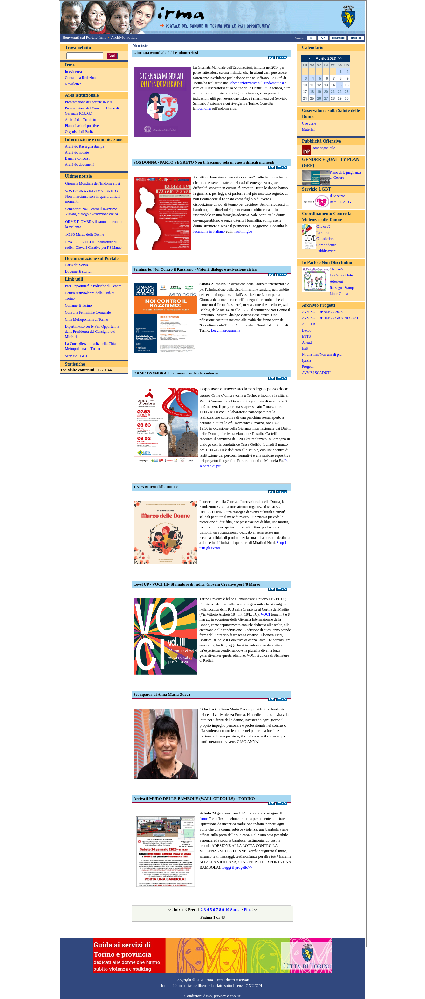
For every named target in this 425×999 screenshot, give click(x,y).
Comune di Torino (78, 305)
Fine (247, 909)
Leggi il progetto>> (237, 867)
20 (326, 92)
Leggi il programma (225, 330)
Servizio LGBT (76, 356)
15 (339, 85)
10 (227, 909)
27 (326, 98)
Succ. (234, 909)
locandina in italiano (209, 231)
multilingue (243, 231)
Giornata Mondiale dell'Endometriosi (92, 183)
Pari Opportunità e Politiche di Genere (93, 286)
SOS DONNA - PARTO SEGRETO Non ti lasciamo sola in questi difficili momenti (93, 196)
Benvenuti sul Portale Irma (84, 37)
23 (346, 92)
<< (311, 58)
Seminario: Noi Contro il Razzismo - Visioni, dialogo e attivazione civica (92, 211)
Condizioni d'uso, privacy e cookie (212, 996)
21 (333, 92)
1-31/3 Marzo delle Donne (84, 234)
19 (319, 92)
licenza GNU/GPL (248, 985)
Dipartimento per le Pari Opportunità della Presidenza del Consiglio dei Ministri (92, 332)
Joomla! (167, 985)
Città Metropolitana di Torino (86, 319)
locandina (203, 108)
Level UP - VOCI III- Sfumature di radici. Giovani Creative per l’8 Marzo (93, 244)
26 (319, 98)
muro (205, 818)
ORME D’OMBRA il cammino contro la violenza (93, 224)
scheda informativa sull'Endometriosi (256, 83)
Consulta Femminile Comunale (88, 312)
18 (312, 92)
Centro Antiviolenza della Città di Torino (89, 295)
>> (339, 58)
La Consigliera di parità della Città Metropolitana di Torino (90, 346)
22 (339, 92)
